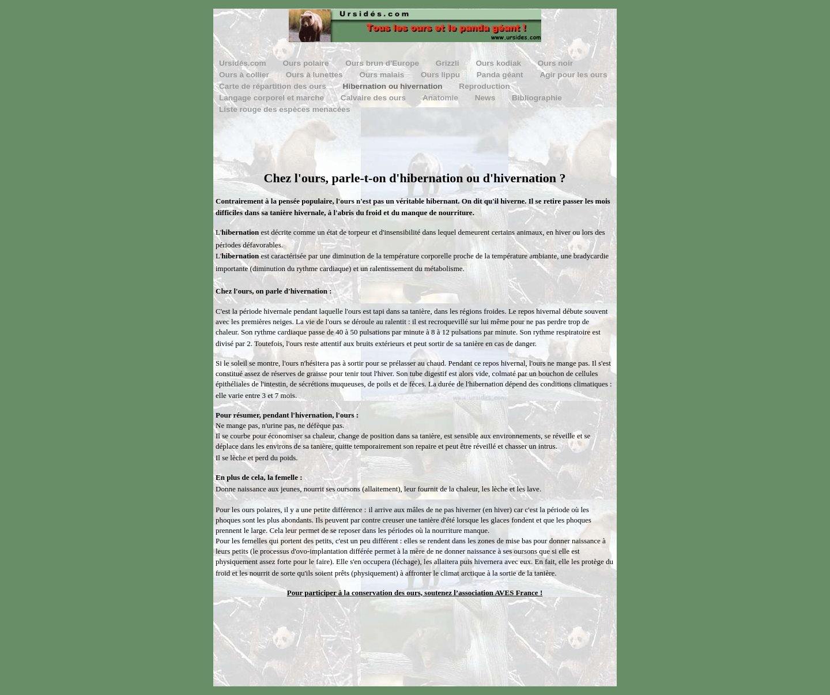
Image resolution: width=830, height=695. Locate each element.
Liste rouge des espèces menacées (284, 109)
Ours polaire (306, 63)
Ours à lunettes (315, 74)
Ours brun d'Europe (383, 63)
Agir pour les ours (573, 74)
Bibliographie (537, 97)
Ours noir (555, 63)
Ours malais (382, 74)
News (486, 97)
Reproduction (484, 86)
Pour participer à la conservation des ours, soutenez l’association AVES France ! (414, 592)
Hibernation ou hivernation (394, 86)
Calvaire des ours (374, 97)
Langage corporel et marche (272, 97)
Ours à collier (245, 74)
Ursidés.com (243, 63)
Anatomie (441, 97)
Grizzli (449, 63)
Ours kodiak (499, 63)
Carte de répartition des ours (274, 86)
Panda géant (501, 74)
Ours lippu (441, 74)
